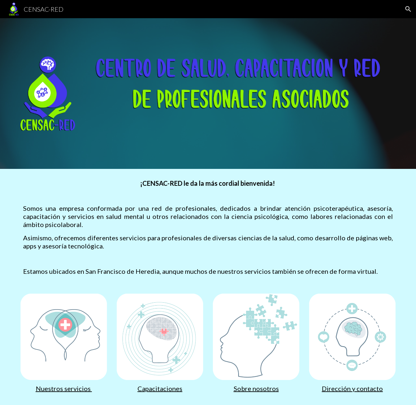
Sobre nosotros (256, 388)
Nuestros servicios (64, 388)
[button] (408, 9)
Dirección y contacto (352, 388)
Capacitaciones (159, 388)
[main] (208, 227)
